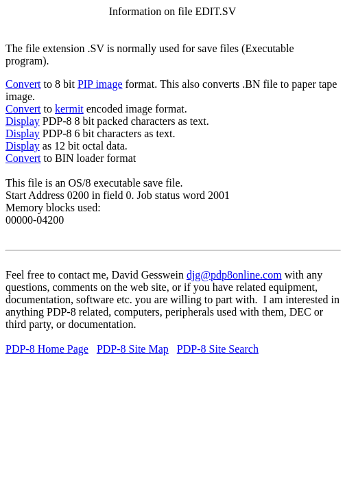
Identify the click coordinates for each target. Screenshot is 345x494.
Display (22, 121)
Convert (23, 84)
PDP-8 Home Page (46, 349)
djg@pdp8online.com (234, 275)
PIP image (100, 84)
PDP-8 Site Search (218, 349)
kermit (69, 109)
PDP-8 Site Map (133, 349)
